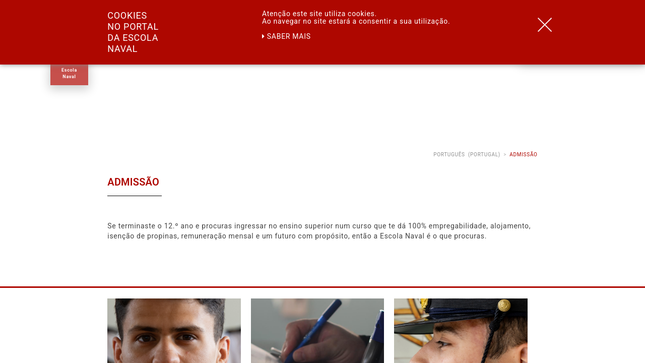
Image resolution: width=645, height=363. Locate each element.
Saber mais (286, 36)
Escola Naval (69, 73)
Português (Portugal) (466, 154)
